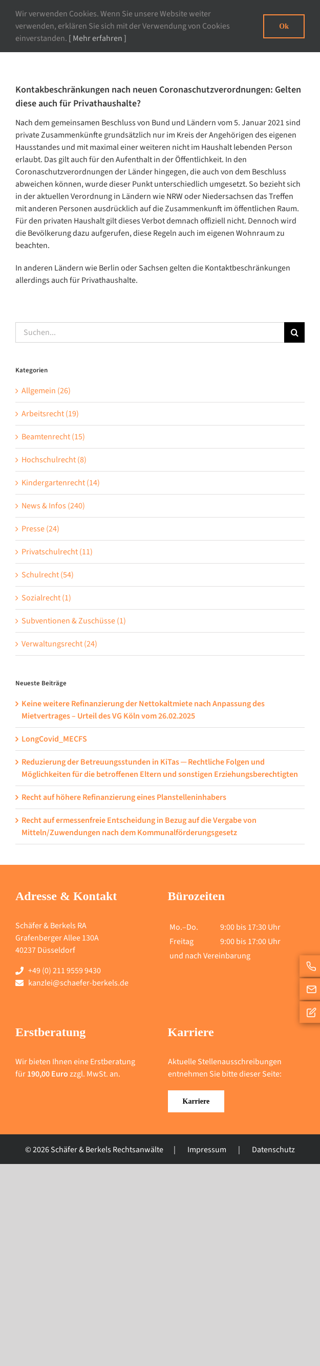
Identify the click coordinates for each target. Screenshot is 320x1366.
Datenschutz (273, 1149)
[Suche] (294, 332)
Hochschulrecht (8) (54, 459)
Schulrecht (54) (48, 574)
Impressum (206, 1149)
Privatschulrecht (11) (57, 551)
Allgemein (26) (46, 390)
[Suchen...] (149, 332)
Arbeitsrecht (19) (50, 413)
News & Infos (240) (53, 505)
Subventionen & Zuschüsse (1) (74, 620)
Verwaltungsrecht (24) (59, 644)
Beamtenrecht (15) (53, 436)
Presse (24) (40, 528)
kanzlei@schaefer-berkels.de (78, 983)
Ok (284, 26)
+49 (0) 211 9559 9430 (64, 970)
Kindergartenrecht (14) (61, 482)
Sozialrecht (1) (46, 597)
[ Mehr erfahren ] (97, 38)
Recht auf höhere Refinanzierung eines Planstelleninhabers (124, 797)
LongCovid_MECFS (54, 739)
